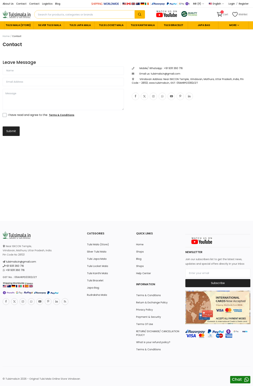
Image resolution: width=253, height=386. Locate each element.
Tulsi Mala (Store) (18, 25)
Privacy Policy (144, 309)
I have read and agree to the (41, 115)
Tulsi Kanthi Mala (143, 25)
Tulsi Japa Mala (80, 25)
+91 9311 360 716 (14, 266)
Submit (11, 131)
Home (6, 36)
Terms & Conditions (148, 295)
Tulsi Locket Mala (111, 25)
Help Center (143, 273)
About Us (8, 3)
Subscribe (218, 283)
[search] (140, 14)
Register (244, 3)
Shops (140, 251)
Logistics (47, 3)
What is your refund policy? (153, 342)
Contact (21, 3)
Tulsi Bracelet (173, 25)
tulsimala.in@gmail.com (20, 261)
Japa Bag (204, 25)
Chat (237, 379)
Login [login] (232, 3)
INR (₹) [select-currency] (198, 3)
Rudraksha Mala (96, 295)
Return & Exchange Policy (151, 302)
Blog (57, 3)
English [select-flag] (216, 3)
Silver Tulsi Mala (49, 25)
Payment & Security (148, 317)
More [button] (234, 25)
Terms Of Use (144, 324)
